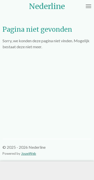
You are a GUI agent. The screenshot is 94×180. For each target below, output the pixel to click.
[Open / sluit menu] (88, 6)
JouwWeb (28, 154)
